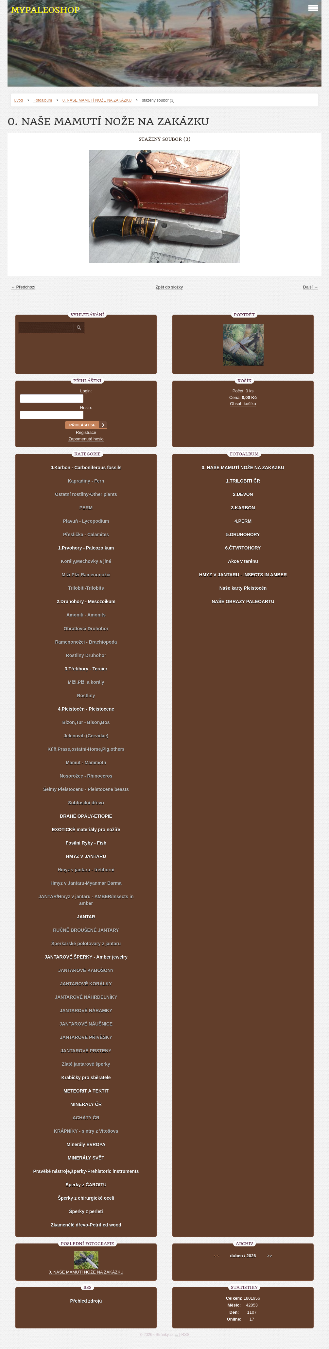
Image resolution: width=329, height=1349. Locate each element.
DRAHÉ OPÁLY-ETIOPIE (86, 816)
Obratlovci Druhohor (86, 628)
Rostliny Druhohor (86, 655)
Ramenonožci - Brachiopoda (86, 642)
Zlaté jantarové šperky (86, 1064)
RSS (186, 1334)
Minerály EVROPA (86, 1144)
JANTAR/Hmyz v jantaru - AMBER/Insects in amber (86, 900)
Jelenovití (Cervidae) (86, 735)
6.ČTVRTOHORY (243, 548)
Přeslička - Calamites (86, 534)
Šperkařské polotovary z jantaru (86, 943)
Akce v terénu (243, 561)
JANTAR (86, 916)
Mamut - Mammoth (86, 762)
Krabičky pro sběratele (86, 1077)
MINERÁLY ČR (86, 1104)
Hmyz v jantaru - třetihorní (86, 869)
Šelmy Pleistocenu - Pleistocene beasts (86, 789)
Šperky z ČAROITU (85, 1184)
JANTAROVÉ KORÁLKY (86, 983)
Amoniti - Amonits (86, 614)
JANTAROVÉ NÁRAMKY (86, 1010)
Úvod (18, 100)
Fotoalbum (42, 100)
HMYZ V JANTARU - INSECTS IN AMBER (243, 574)
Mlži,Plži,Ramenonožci (85, 574)
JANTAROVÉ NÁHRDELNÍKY (86, 997)
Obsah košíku (243, 403)
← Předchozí (23, 287)
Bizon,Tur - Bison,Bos (86, 722)
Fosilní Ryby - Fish (86, 843)
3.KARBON (243, 507)
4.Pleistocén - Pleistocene (86, 709)
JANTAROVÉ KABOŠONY (86, 970)
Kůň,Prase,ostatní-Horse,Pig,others (86, 749)
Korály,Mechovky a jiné (86, 561)
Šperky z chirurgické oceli (86, 1198)
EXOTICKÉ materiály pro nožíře (86, 829)
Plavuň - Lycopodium (86, 521)
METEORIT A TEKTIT (86, 1091)
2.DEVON (243, 494)
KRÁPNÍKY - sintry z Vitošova (86, 1131)
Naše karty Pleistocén (243, 588)
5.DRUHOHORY (243, 534)
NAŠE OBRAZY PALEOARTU (243, 601)
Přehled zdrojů (86, 1301)
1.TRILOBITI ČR (243, 481)
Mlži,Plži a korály (86, 682)
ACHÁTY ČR (86, 1117)
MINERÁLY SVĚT (86, 1157)
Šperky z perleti (86, 1211)
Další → (310, 287)
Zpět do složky (169, 287)
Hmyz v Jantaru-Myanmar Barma (85, 883)
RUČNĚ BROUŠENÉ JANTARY (86, 930)
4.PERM (242, 521)
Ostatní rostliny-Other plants (86, 494)
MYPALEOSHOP (45, 10)
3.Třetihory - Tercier (86, 668)
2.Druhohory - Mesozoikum (86, 601)
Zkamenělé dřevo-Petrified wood (86, 1224)
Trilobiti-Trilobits (86, 588)
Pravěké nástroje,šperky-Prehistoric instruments (86, 1171)
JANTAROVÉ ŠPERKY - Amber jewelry (86, 957)
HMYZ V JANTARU (86, 856)
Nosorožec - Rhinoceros (86, 776)
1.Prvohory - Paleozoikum (86, 548)
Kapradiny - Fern (86, 481)
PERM (86, 507)
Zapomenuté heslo (86, 438)
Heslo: (86, 407)
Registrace (86, 432)
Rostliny (86, 695)
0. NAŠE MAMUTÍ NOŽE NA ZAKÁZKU (96, 100)
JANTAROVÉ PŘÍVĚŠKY (86, 1037)
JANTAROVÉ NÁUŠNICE (86, 1024)
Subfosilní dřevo (86, 802)
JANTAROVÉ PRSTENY (86, 1050)
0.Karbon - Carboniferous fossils (85, 467)
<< (216, 1255)
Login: (86, 390)
